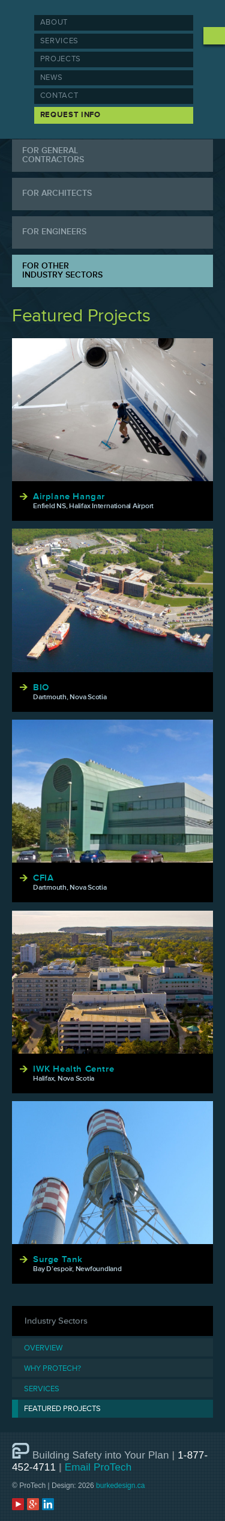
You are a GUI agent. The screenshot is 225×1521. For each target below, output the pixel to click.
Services (59, 41)
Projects (60, 59)
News (51, 77)
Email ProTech (98, 1467)
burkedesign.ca (120, 1485)
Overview (43, 1348)
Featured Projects (62, 1408)
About (54, 22)
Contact (59, 95)
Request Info (70, 115)
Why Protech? (52, 1368)
